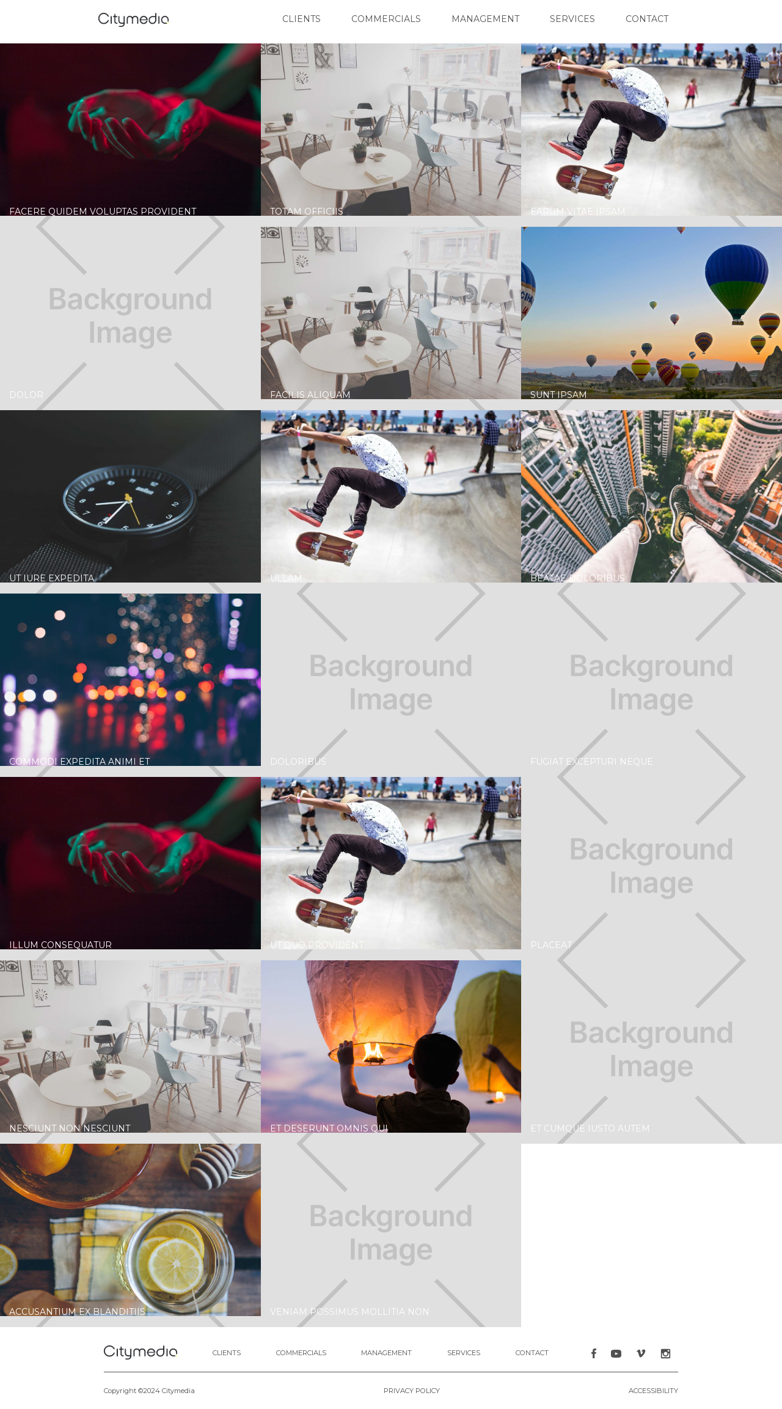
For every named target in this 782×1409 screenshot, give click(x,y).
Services (572, 18)
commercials (386, 18)
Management (485, 18)
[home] (133, 19)
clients (301, 18)
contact (647, 18)
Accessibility (653, 1390)
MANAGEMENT (386, 1352)
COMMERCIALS (301, 1352)
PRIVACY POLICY (412, 1390)
